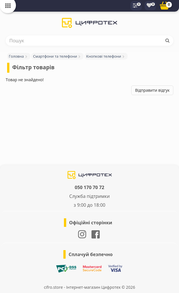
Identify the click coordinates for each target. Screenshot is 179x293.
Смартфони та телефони (55, 56)
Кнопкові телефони (103, 56)
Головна (16, 56)
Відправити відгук (152, 90)
